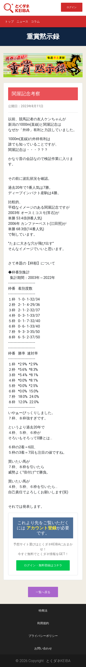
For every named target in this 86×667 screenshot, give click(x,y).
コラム (35, 21)
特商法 (43, 610)
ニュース (22, 21)
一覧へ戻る (43, 592)
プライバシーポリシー (43, 636)
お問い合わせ (43, 648)
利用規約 (43, 623)
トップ (9, 21)
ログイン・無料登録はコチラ (43, 565)
